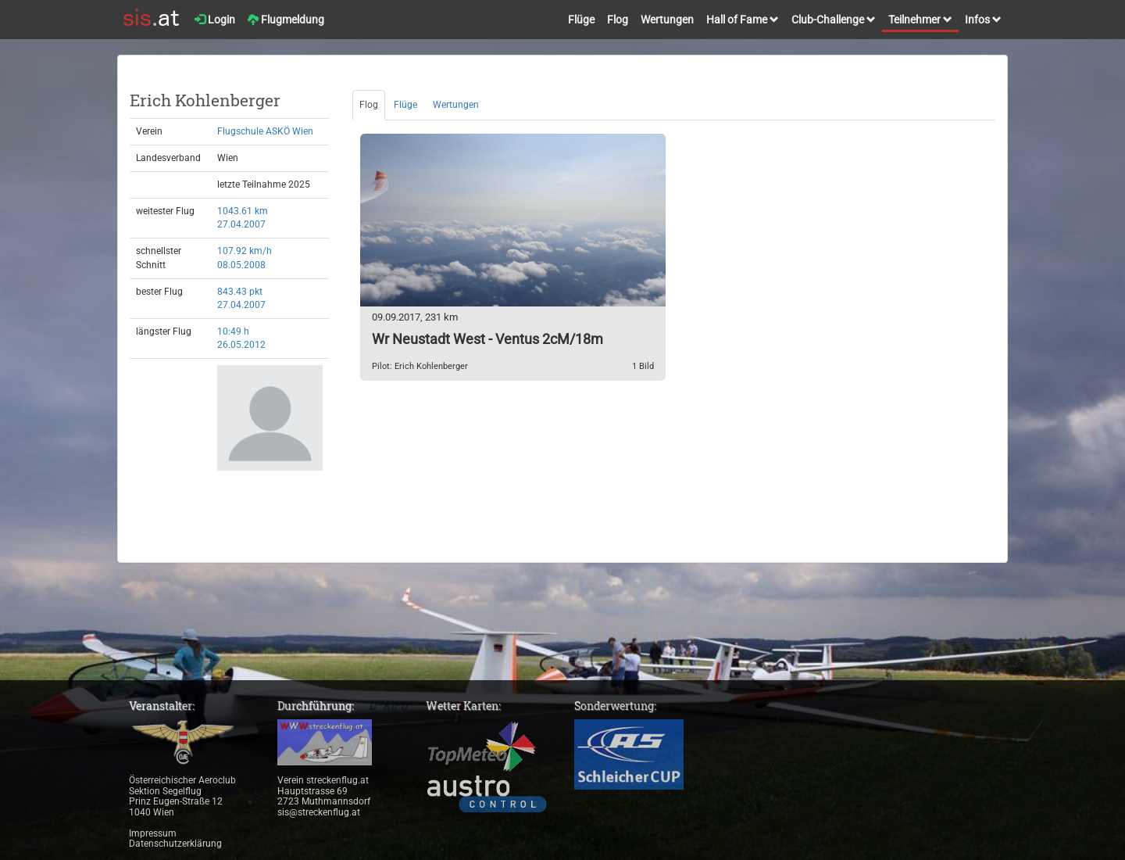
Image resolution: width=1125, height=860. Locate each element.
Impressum (153, 833)
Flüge (581, 19)
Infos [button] (983, 19)
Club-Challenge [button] (833, 19)
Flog (617, 19)
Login (215, 19)
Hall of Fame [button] (742, 19)
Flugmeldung (286, 19)
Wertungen (667, 19)
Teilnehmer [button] (920, 19)
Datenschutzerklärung (175, 843)
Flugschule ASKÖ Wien (265, 131)
